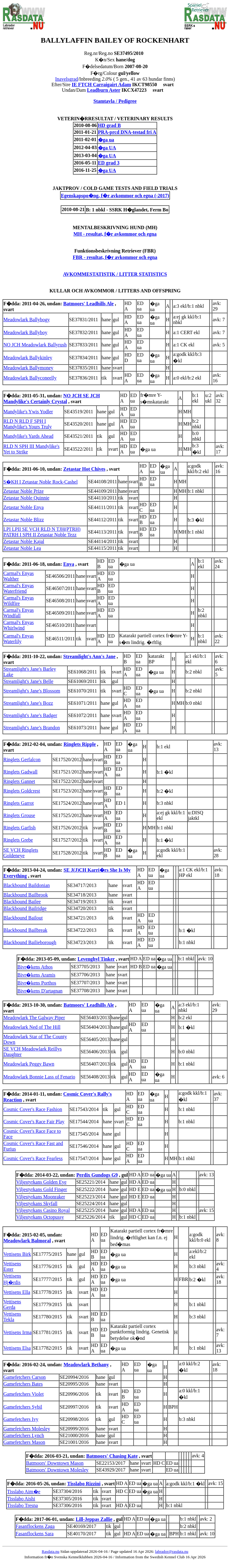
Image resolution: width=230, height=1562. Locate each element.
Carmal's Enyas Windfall (18, 612)
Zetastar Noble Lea (22, 548)
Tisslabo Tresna (22, 1505)
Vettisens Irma (17, 1332)
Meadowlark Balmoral (27, 1240)
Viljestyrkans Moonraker (40, 1196)
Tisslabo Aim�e (23, 1491)
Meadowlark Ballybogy (26, 319)
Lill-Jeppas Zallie (94, 1519)
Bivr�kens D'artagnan (39, 990)
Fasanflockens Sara (35, 1533)
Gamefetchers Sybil (22, 1407)
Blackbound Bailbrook (25, 894)
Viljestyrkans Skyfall (37, 1203)
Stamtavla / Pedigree (115, 101)
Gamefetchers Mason (24, 1442)
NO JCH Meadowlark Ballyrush (35, 344)
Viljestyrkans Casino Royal (43, 1210)
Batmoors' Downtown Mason (55, 1463)
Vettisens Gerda (12, 1304)
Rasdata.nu (50, 1551)
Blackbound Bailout (23, 917)
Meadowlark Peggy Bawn (28, 1063)
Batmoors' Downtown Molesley (57, 1469)
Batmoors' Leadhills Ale (88, 303)
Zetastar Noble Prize (23, 491)
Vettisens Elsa (17, 1348)
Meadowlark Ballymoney (28, 367)
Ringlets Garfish (19, 827)
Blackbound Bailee (22, 901)
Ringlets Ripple (79, 744)
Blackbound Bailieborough (29, 942)
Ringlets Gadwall (20, 771)
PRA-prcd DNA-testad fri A (127, 132)
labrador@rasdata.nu (171, 1551)
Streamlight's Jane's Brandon (31, 727)
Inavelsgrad (66, 79)
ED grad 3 (108, 162)
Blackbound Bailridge (25, 908)
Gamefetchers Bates (23, 1384)
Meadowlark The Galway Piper (34, 1017)
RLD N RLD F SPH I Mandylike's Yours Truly (27, 423)
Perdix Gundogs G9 (97, 1175)
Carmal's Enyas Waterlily (18, 638)
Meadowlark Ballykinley (27, 357)
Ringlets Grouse (19, 815)
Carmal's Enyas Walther (18, 576)
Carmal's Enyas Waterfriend (18, 588)
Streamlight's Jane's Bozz (28, 703)
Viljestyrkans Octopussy (40, 1217)
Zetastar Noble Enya (23, 507)
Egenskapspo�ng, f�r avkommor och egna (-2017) (115, 195)
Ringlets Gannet (19, 781)
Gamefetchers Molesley (26, 1428)
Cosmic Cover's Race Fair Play (33, 1121)
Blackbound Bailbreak (25, 930)
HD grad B (109, 125)
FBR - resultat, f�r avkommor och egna (115, 257)
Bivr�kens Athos (35, 967)
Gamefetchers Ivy (20, 1419)
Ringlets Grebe (18, 840)
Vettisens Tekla (12, 1316)
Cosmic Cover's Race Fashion (32, 1109)
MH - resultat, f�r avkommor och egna (115, 234)
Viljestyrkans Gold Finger (41, 1189)
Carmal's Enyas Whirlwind (18, 625)
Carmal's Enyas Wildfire (18, 600)
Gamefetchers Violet (23, 1394)
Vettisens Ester (12, 1266)
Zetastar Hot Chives (84, 469)
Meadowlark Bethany (86, 1364)
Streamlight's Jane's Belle (28, 681)
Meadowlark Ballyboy (25, 332)
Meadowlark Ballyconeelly (30, 377)
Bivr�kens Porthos (36, 982)
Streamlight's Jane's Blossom (31, 690)
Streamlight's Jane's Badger (30, 715)
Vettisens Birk (17, 1254)
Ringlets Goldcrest (21, 790)
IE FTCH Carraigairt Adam (101, 84)
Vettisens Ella (16, 1292)
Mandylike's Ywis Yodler (28, 411)
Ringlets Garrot (18, 803)
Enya (68, 564)
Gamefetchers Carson (24, 1377)
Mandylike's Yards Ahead (28, 436)
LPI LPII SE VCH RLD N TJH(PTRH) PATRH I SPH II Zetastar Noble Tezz (42, 531)
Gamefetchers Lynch (23, 1435)
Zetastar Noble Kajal (23, 541)
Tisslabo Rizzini (84, 1483)
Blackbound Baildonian (26, 885)
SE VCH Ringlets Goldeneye (20, 852)
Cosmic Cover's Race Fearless (33, 1158)
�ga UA (107, 147)
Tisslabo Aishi (21, 1498)
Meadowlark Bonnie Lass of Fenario (39, 1076)
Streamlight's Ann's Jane (89, 656)
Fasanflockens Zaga (35, 1526)
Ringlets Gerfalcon (21, 759)
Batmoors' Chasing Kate (112, 1456)
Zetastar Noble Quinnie (26, 497)
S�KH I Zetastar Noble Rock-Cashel (40, 481)
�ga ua (106, 139)
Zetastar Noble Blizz (23, 519)
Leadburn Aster (103, 90)
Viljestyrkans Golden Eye (41, 1182)
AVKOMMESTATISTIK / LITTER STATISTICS (115, 274)
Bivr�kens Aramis (36, 975)
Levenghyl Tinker (96, 959)
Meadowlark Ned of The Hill (31, 1027)
